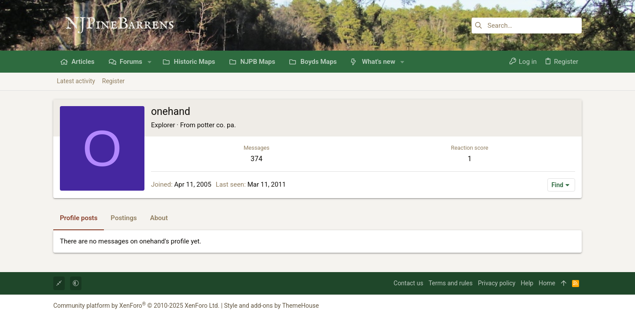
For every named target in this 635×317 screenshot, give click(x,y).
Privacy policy (496, 283)
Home (547, 283)
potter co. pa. (216, 125)
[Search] (527, 25)
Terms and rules (450, 283)
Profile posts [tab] (78, 218)
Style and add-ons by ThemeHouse (271, 305)
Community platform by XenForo (136, 305)
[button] (149, 62)
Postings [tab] (124, 218)
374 (256, 159)
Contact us (408, 283)
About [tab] (159, 218)
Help (527, 283)
